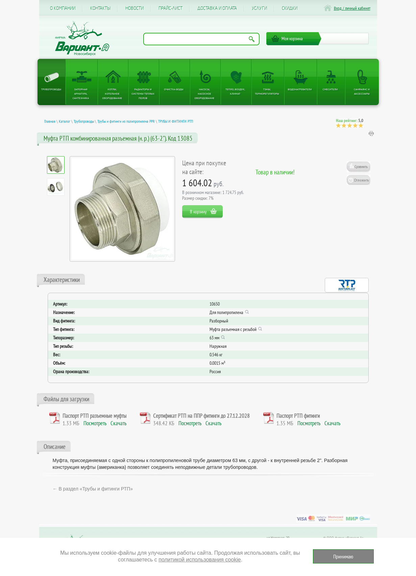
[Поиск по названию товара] (201, 39)
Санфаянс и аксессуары (362, 91)
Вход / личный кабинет (352, 8)
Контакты (100, 8)
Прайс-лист (170, 8)
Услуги (259, 8)
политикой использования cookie (199, 559)
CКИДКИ (289, 8)
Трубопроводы (51, 89)
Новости (134, 8)
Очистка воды (173, 89)
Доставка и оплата (217, 8)
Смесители (330, 89)
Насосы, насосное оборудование (205, 94)
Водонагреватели (300, 89)
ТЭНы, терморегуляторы (267, 91)
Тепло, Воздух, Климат (235, 91)
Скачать (118, 423)
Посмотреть (94, 423)
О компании (62, 8)
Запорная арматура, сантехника (81, 94)
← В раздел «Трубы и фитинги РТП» (93, 488)
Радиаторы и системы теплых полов (142, 94)
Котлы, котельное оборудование (112, 94)
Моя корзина (292, 38)
